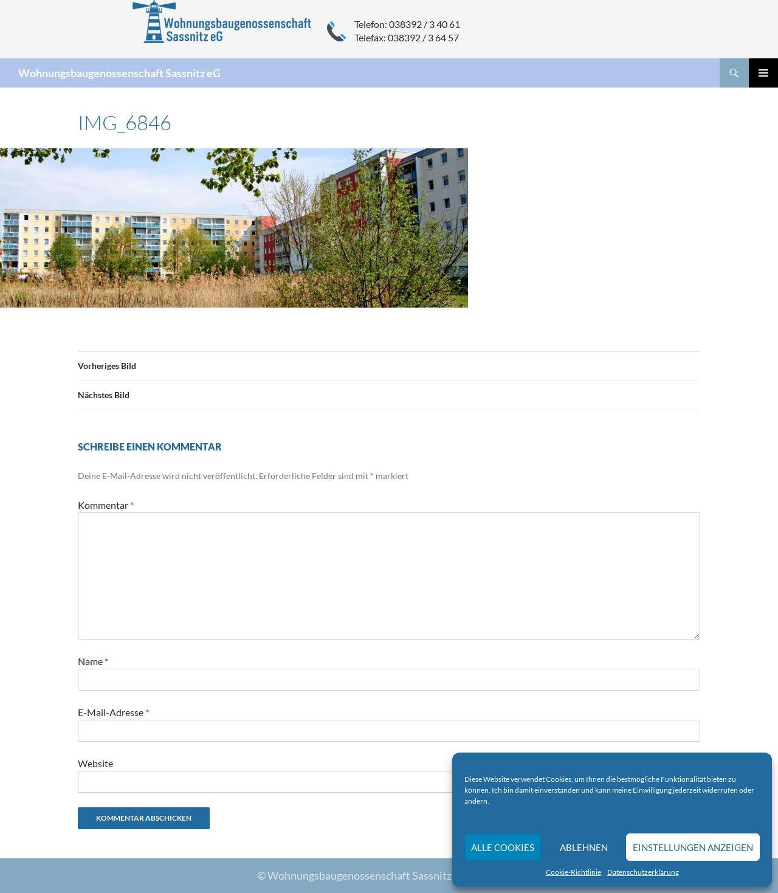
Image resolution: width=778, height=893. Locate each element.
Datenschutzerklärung (643, 872)
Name (93, 661)
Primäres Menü (763, 73)
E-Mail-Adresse (113, 712)
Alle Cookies (502, 847)
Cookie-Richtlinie (573, 872)
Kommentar (106, 505)
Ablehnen (584, 847)
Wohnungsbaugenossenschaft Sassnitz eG (119, 73)
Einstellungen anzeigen (693, 847)
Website (95, 763)
